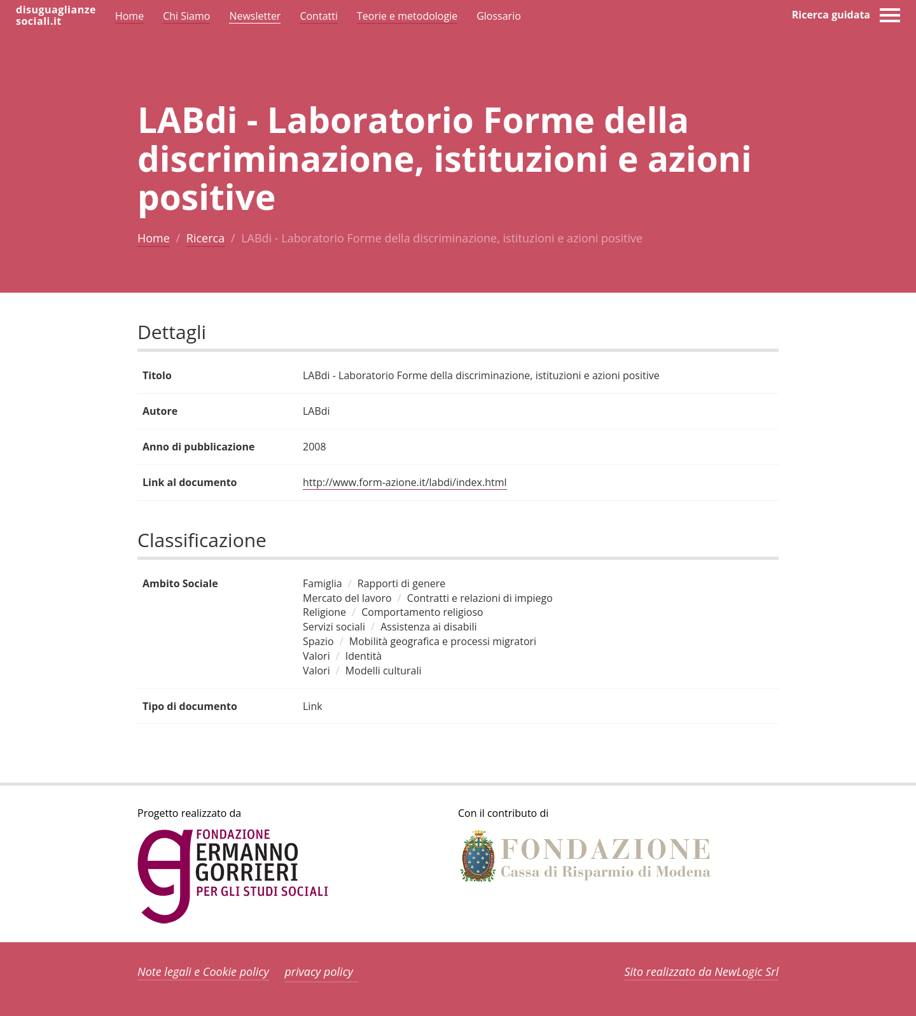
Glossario (498, 16)
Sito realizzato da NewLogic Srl (701, 971)
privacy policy (318, 971)
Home (153, 238)
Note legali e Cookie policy (203, 971)
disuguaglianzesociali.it (56, 15)
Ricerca (205, 238)
